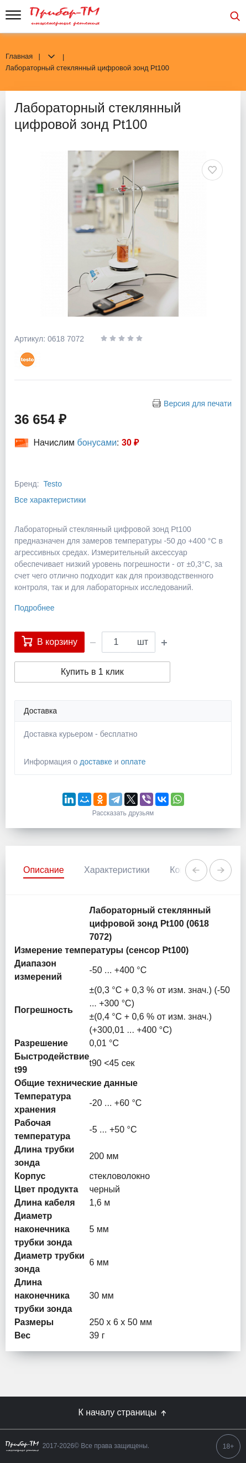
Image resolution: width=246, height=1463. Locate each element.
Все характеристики (50, 499)
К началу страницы (123, 1413)
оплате (133, 761)
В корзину (49, 641)
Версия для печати (198, 403)
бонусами (97, 442)
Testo (52, 483)
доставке (96, 761)
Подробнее (34, 607)
